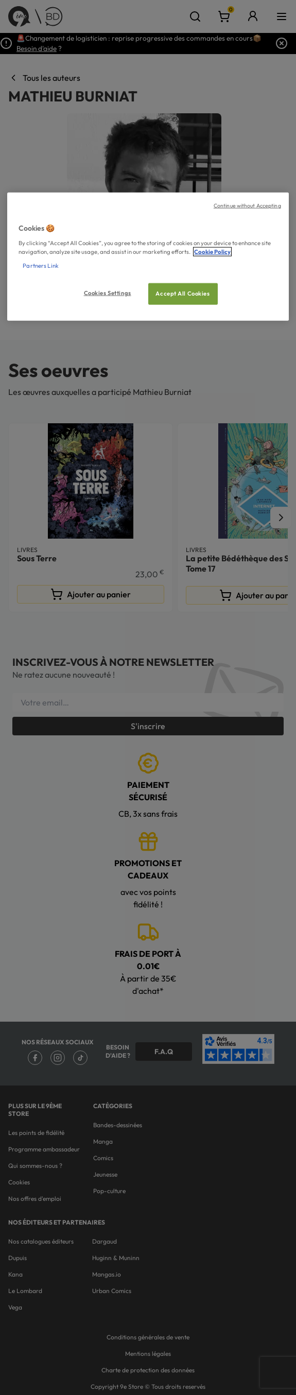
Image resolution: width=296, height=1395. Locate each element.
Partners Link (40, 265)
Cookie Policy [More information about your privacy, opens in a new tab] (212, 251)
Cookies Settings (107, 293)
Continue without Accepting (247, 205)
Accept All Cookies (182, 293)
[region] (147, 257)
